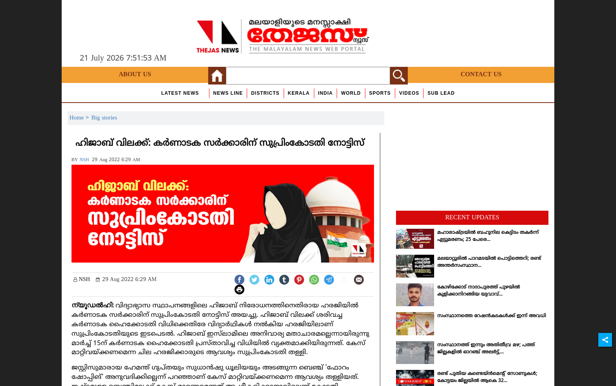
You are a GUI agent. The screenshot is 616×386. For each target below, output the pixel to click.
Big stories (104, 118)
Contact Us (480, 75)
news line (228, 93)
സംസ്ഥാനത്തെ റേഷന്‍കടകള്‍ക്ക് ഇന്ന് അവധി (491, 316)
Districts (265, 93)
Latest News (180, 93)
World (351, 93)
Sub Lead (441, 93)
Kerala (299, 93)
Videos (409, 93)
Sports (380, 93)
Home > (81, 118)
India (325, 93)
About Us (135, 75)
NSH (84, 160)
